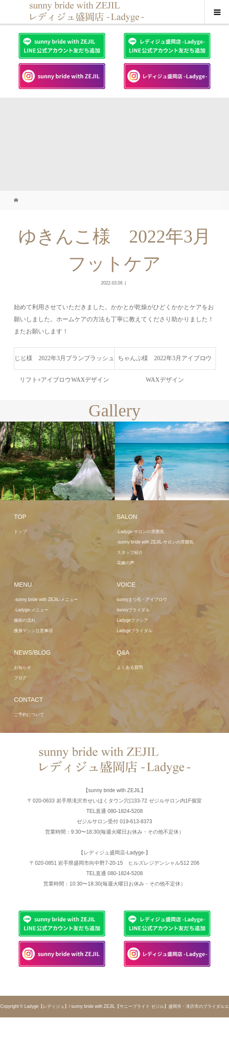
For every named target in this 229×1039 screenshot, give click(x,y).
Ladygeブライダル (135, 630)
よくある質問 (130, 667)
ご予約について (29, 714)
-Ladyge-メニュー (31, 609)
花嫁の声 (125, 562)
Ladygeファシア (132, 620)
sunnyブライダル (133, 609)
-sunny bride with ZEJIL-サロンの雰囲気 (155, 542)
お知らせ (22, 667)
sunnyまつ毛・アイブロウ (142, 599)
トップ (20, 531)
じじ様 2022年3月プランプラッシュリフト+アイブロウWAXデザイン (64, 362)
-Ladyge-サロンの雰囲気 (140, 531)
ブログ (20, 677)
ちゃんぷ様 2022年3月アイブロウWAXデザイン (165, 362)
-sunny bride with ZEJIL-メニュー (46, 599)
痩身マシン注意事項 (33, 630)
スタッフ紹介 (130, 552)
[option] (57, 461)
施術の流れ (24, 620)
